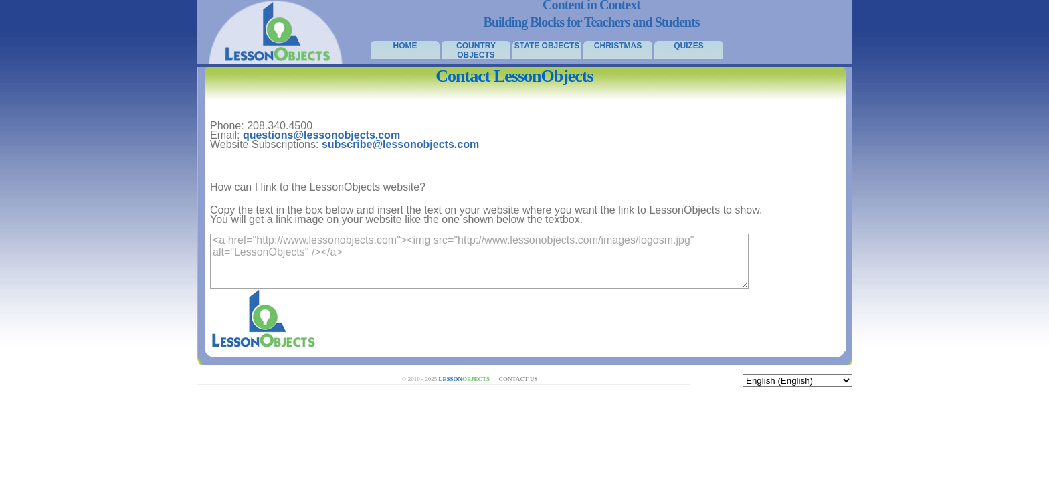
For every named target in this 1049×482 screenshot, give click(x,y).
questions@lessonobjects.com (321, 135)
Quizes (689, 45)
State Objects (547, 45)
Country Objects (476, 50)
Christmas (618, 45)
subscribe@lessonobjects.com (400, 144)
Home (405, 45)
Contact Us (517, 379)
